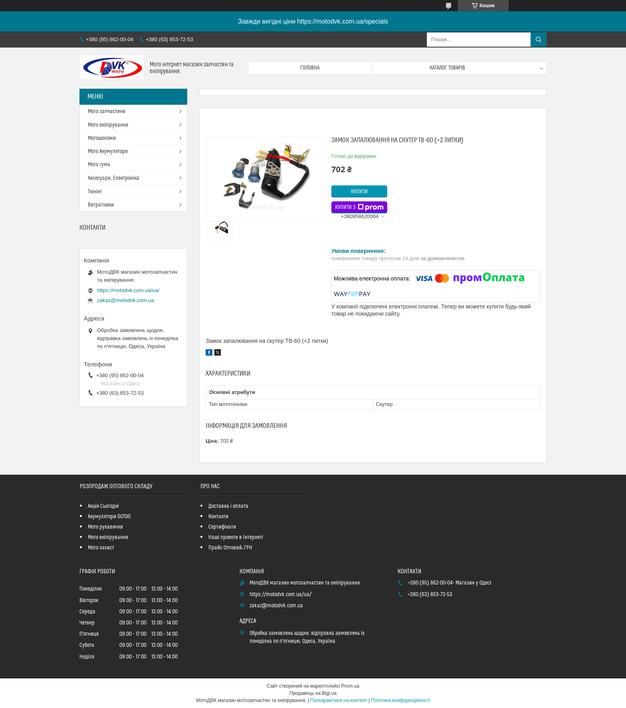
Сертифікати (222, 527)
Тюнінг (95, 192)
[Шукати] (539, 39)
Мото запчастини (106, 111)
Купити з (359, 207)
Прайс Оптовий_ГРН (230, 548)
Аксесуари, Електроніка (113, 178)
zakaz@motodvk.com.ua (125, 300)
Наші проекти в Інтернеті (235, 537)
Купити (359, 192)
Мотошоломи (102, 138)
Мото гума (99, 164)
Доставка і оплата (228, 506)
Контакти (218, 516)
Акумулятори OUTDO (109, 516)
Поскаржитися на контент (338, 700)
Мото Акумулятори (108, 151)
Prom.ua (350, 686)
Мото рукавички (105, 527)
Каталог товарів (448, 68)
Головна (309, 68)
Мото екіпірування (108, 125)
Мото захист (101, 548)
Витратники (101, 205)
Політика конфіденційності (400, 700)
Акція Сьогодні (103, 506)
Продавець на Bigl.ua (313, 693)
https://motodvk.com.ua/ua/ (128, 290)
